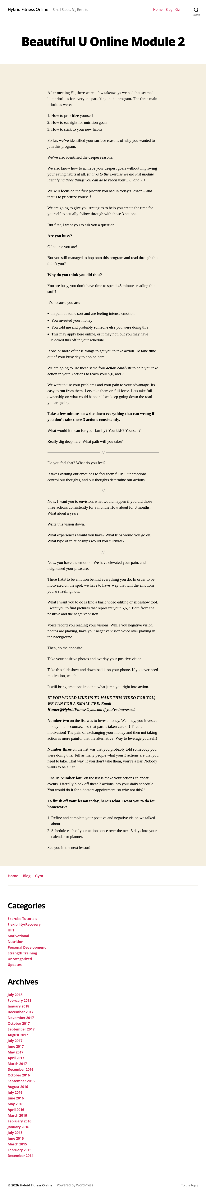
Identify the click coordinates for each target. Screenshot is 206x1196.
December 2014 (20, 1155)
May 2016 (15, 1104)
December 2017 (20, 1012)
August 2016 (18, 1086)
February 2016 (19, 1121)
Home (158, 9)
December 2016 (20, 1069)
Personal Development (27, 947)
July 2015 (15, 1132)
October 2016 (19, 1075)
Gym (178, 9)
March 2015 (17, 1144)
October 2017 (19, 1023)
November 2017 (21, 1017)
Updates (15, 964)
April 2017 (16, 1058)
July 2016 (15, 1092)
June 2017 (16, 1046)
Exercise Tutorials (22, 918)
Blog (169, 9)
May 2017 (15, 1052)
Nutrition (15, 941)
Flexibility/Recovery (24, 924)
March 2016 (17, 1115)
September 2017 (21, 1029)
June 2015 (16, 1138)
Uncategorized (20, 959)
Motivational (18, 936)
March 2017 (17, 1063)
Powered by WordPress (78, 1185)
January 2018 (18, 1006)
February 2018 (19, 1000)
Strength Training (22, 953)
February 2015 (19, 1150)
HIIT (11, 930)
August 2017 (18, 1035)
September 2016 (21, 1081)
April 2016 (16, 1109)
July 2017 (15, 1040)
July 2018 (15, 994)
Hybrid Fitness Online (30, 9)
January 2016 (18, 1127)
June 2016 (16, 1098)
